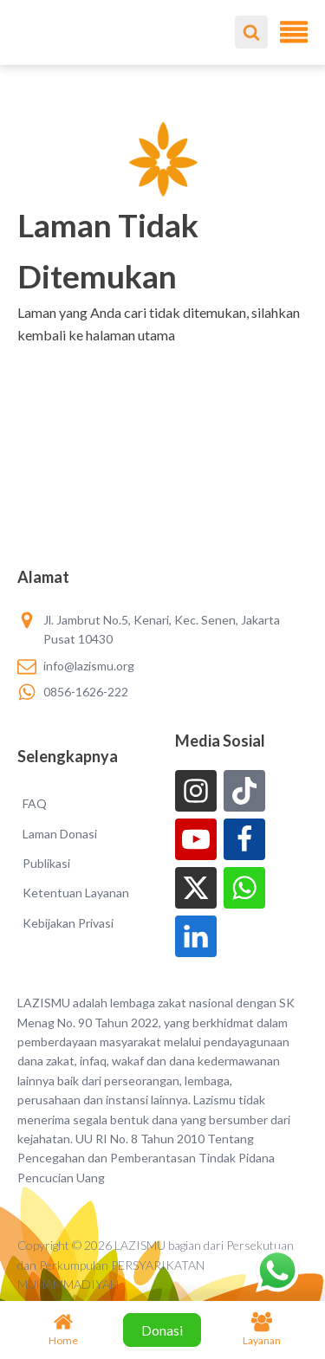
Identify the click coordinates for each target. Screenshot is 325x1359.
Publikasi (46, 863)
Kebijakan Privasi (68, 923)
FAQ (35, 803)
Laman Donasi (60, 833)
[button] (162, 357)
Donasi (162, 1330)
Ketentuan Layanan (76, 892)
